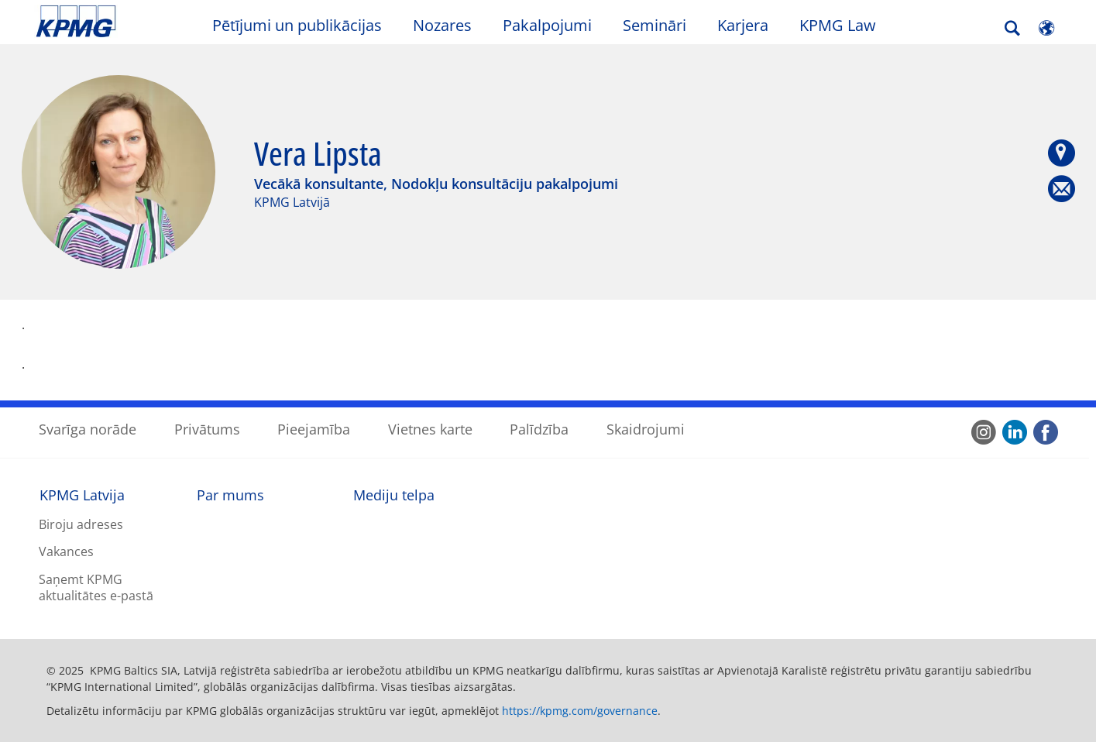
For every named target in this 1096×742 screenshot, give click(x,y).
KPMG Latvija (82, 495)
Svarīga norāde (87, 429)
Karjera (742, 25)
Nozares (442, 25)
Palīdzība (539, 429)
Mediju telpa (394, 495)
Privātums (207, 429)
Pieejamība (313, 429)
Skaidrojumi (645, 429)
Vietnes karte (430, 429)
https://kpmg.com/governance (580, 710)
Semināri (654, 25)
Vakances (66, 551)
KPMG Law (837, 25)
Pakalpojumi (547, 25)
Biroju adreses (81, 524)
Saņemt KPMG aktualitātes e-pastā (96, 587)
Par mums (230, 495)
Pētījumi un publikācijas (297, 25)
